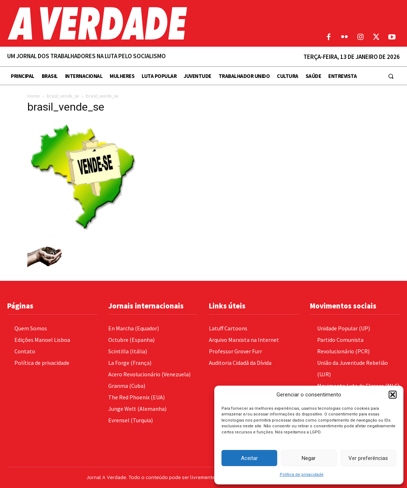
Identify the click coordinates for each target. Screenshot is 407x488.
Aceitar (249, 458)
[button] (392, 394)
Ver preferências (368, 458)
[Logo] (152, 23)
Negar (309, 458)
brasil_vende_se (63, 96)
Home (33, 96)
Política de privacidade (302, 474)
